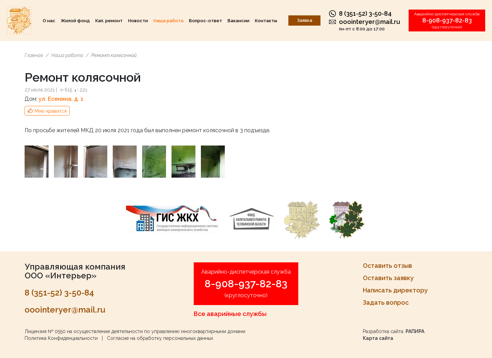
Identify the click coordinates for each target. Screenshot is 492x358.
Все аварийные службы (230, 313)
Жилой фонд (75, 20)
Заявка (304, 20)
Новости (138, 20)
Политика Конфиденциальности (61, 338)
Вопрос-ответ (205, 20)
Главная (34, 55)
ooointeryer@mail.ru (369, 21)
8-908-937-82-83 (447, 20)
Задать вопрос (386, 302)
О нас (49, 20)
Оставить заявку (388, 277)
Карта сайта (378, 338)
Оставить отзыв (387, 265)
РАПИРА (415, 331)
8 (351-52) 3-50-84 (365, 13)
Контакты (266, 20)
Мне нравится (51, 111)
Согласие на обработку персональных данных (160, 338)
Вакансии (238, 20)
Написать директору (395, 290)
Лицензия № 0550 (45, 331)
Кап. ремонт (109, 20)
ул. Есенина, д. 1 (61, 99)
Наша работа (168, 20)
